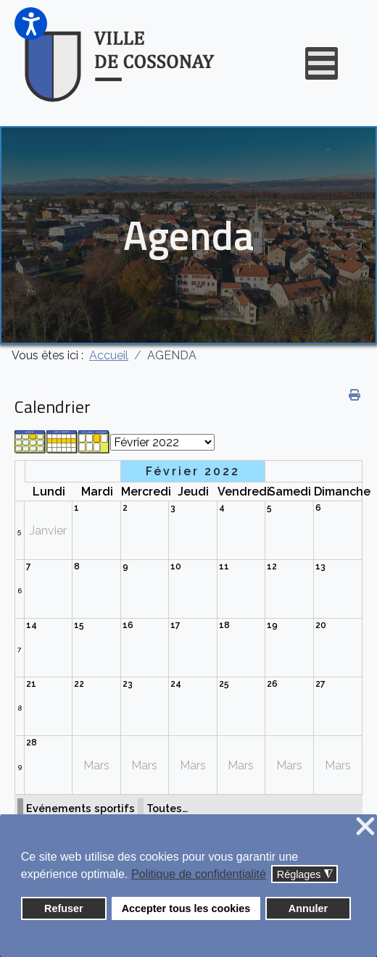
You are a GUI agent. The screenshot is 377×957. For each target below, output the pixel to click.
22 (79, 684)
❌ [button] (365, 827)
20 (320, 625)
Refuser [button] (63, 908)
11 (224, 566)
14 (31, 625)
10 (175, 566)
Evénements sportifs (80, 808)
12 (272, 566)
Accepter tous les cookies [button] (186, 908)
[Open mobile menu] (321, 63)
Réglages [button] (305, 875)
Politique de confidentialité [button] (198, 874)
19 (272, 625)
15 (79, 625)
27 (320, 684)
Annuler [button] (308, 908)
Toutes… (167, 808)
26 (272, 684)
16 (128, 625)
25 (224, 684)
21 (31, 684)
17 (175, 625)
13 (320, 566)
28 (31, 742)
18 (224, 625)
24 (175, 684)
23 (128, 684)
